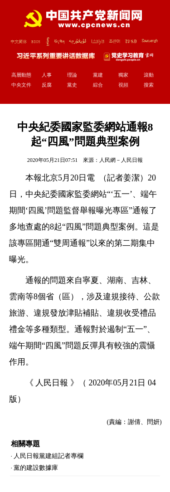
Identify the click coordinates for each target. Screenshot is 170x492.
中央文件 (21, 85)
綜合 (98, 85)
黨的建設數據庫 (36, 467)
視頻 (123, 85)
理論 (72, 75)
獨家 (123, 75)
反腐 (47, 85)
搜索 (149, 85)
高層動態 (21, 75)
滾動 (149, 75)
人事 (47, 75)
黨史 (72, 85)
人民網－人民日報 (121, 160)
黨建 (98, 75)
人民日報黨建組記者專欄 (48, 456)
